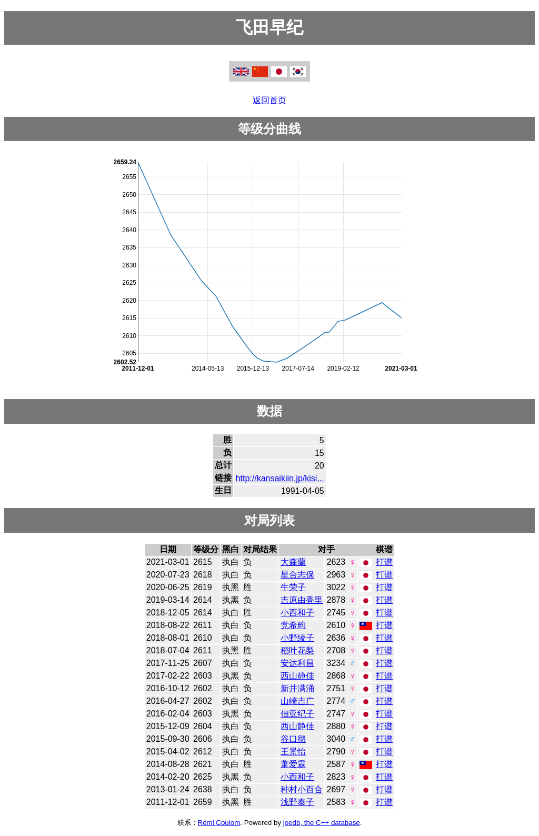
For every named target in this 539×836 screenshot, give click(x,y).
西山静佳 (297, 675)
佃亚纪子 (297, 713)
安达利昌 (297, 663)
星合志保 (297, 574)
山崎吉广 (297, 700)
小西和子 (297, 612)
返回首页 (269, 100)
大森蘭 (293, 562)
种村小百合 (302, 789)
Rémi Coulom (219, 823)
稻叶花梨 (297, 650)
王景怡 (293, 751)
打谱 (384, 562)
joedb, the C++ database (321, 823)
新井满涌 (297, 688)
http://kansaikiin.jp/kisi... (280, 478)
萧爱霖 (293, 764)
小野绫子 (297, 637)
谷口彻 (293, 738)
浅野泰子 (297, 802)
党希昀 (293, 625)
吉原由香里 (302, 599)
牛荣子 (293, 587)
